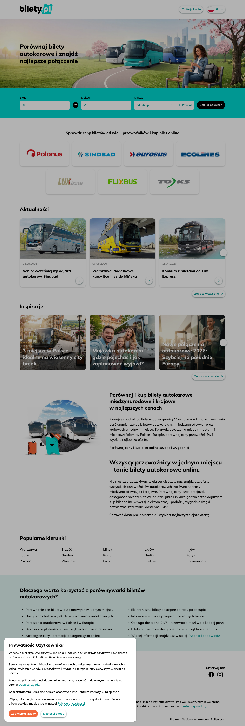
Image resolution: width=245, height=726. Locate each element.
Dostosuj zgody (29, 685)
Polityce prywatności (71, 703)
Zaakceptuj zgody (23, 713)
